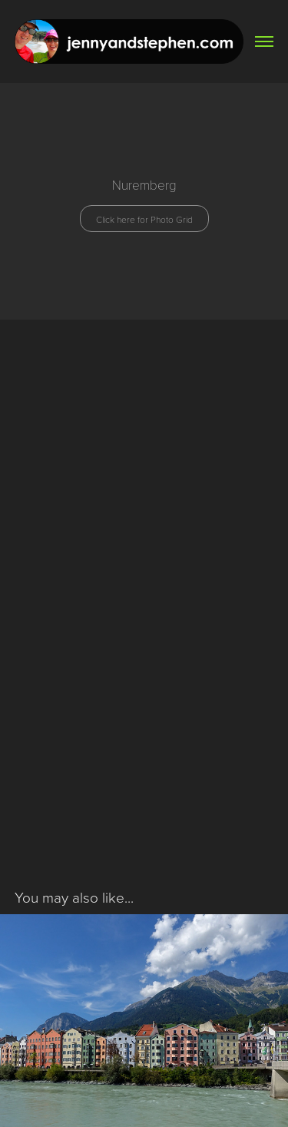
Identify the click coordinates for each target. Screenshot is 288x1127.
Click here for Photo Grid (144, 219)
